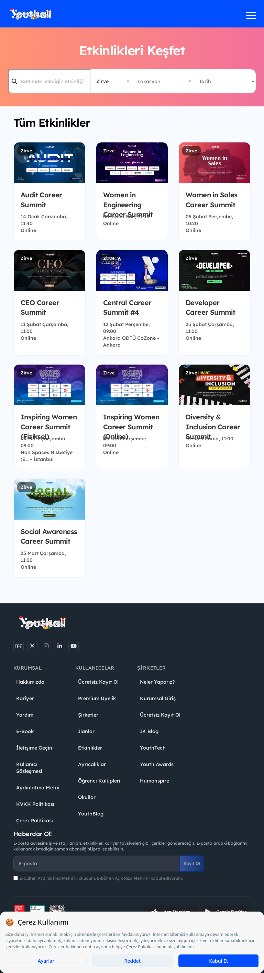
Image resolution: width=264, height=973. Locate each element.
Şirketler (88, 715)
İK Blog (149, 731)
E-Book (25, 731)
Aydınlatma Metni (37, 788)
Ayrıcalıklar (92, 764)
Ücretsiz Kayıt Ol (98, 682)
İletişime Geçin (34, 748)
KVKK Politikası (35, 804)
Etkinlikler (90, 748)
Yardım (24, 715)
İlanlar (86, 731)
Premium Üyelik (97, 698)
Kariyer (25, 698)
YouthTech (153, 748)
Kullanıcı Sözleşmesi (29, 767)
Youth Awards (157, 764)
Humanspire (154, 781)
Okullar (87, 797)
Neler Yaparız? (157, 682)
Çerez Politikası (34, 821)
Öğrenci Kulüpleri (99, 781)
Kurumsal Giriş (158, 698)
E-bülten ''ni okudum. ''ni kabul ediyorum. (101, 878)
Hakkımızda (30, 682)
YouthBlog (90, 814)
